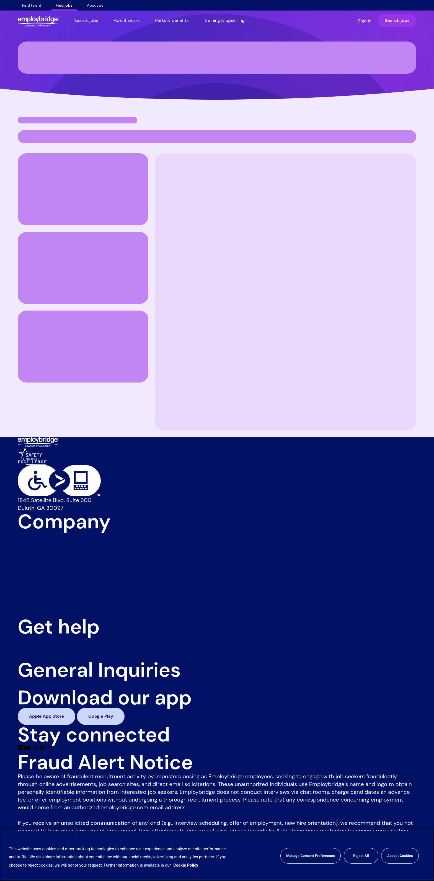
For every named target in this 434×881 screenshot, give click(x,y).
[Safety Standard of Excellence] (32, 455)
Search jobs (86, 20)
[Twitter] (36, 748)
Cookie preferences (43, 605)
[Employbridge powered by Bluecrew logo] (38, 441)
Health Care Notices (43, 613)
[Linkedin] (21, 748)
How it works (127, 20)
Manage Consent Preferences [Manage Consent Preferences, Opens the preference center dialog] (310, 856)
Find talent (31, 5)
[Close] (425, 856)
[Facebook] (43, 748)
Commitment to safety (47, 574)
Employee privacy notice (49, 597)
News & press (35, 535)
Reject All (361, 856)
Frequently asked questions (53, 640)
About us (95, 5)
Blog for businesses (42, 558)
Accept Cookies (400, 856)
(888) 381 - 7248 (39, 684)
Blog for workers (38, 566)
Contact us (32, 648)
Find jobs (64, 5)
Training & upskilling (224, 20)
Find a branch (35, 656)
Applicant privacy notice (49, 589)
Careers (28, 543)
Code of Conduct (40, 582)
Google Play (100, 716)
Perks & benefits (172, 20)
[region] (217, 856)
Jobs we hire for (38, 551)
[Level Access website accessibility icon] (217, 480)
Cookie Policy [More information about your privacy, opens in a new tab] (185, 865)
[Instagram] (49, 748)
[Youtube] (28, 748)
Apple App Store (46, 716)
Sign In (364, 21)
